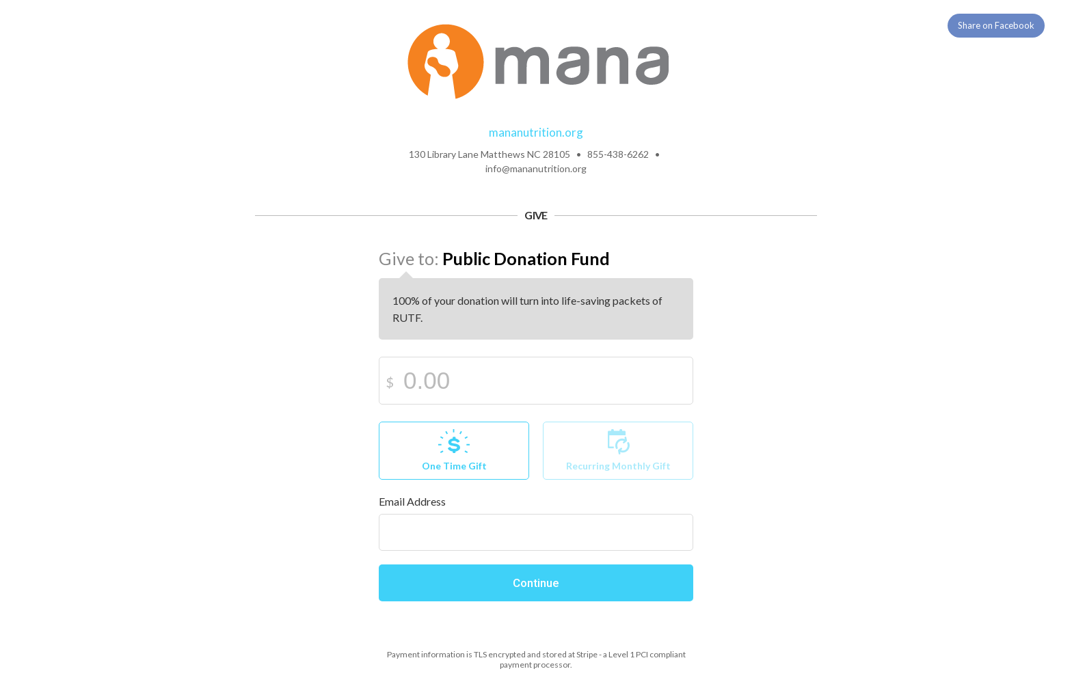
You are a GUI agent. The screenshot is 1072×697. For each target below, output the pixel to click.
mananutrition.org (536, 132)
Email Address (412, 501)
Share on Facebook (996, 25)
